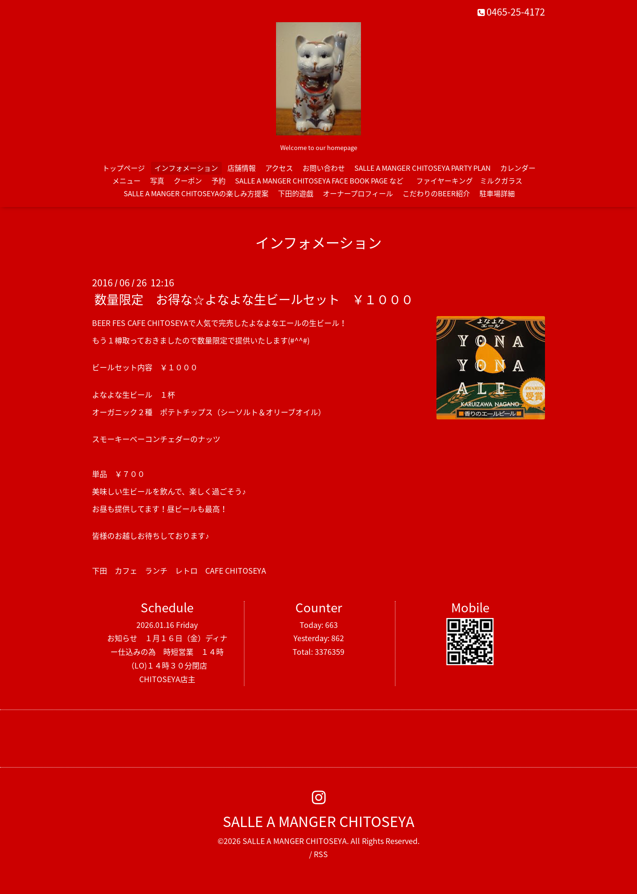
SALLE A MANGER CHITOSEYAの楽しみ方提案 (196, 193)
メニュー (126, 180)
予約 (218, 180)
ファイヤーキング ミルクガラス (472, 180)
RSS (321, 854)
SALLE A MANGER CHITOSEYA (318, 821)
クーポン (188, 180)
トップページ (123, 168)
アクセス (279, 168)
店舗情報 (241, 168)
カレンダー (518, 168)
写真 (157, 180)
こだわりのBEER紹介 (436, 193)
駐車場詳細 (497, 193)
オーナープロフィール (358, 193)
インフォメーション (186, 168)
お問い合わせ (323, 168)
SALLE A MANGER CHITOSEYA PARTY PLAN (422, 168)
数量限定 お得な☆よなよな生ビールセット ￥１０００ (253, 299)
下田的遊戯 (295, 193)
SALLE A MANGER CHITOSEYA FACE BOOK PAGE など (319, 180)
